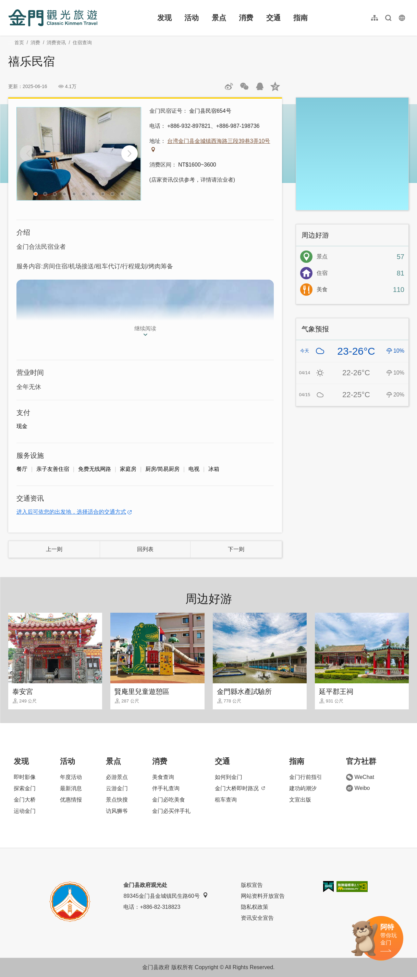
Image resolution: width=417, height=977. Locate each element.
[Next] (129, 153)
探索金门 (25, 788)
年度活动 (71, 777)
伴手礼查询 (166, 788)
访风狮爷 (117, 811)
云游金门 (117, 788)
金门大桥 (25, 800)
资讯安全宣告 (257, 918)
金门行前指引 (305, 777)
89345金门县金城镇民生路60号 (165, 895)
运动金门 (25, 811)
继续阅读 (145, 328)
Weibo (358, 788)
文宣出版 (300, 800)
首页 (19, 42)
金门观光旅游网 (52, 17)
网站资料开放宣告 (263, 896)
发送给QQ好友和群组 (260, 86)
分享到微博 (229, 86)
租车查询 (226, 800)
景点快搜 (117, 800)
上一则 (54, 549)
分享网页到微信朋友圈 (244, 86)
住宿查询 (82, 42)
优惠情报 (71, 800)
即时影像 (25, 777)
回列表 (145, 549)
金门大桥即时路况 (240, 788)
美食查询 (163, 777)
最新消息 (71, 788)
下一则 (236, 549)
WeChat (360, 777)
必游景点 (117, 777)
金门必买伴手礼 (171, 811)
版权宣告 (252, 885)
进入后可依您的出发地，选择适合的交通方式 (71, 512)
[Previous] (28, 153)
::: (10, 4)
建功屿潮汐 (303, 788)
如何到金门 (228, 777)
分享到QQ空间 (275, 86)
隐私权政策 (254, 907)
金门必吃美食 (168, 800)
